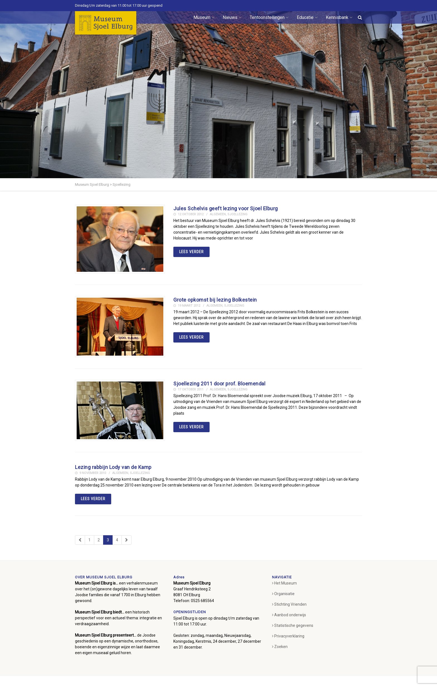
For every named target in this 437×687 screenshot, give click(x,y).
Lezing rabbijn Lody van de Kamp (113, 467)
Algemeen (218, 214)
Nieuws (232, 17)
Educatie (307, 17)
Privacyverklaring (288, 636)
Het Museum (284, 583)
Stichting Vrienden (289, 604)
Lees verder (191, 252)
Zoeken (280, 646)
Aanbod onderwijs (289, 615)
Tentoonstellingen (269, 17)
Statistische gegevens (292, 625)
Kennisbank (339, 17)
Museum (203, 17)
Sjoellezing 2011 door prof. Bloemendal (219, 384)
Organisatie (283, 593)
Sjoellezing (237, 214)
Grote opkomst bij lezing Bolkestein (215, 300)
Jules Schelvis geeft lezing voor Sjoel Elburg (225, 208)
